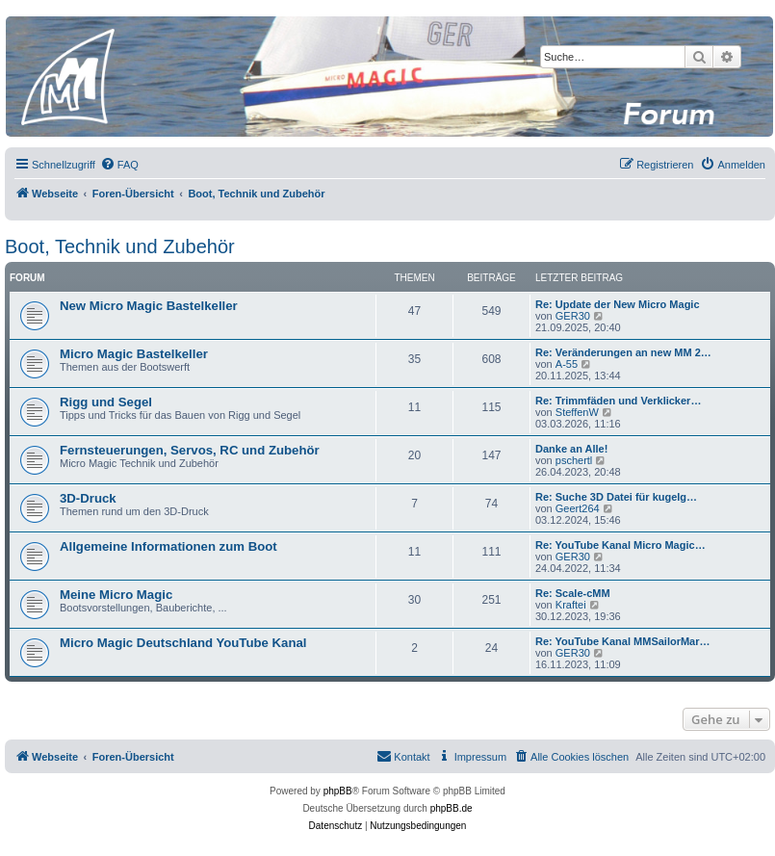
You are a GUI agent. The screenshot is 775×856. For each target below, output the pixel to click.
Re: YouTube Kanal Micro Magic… (620, 545)
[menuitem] (119, 164)
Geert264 (577, 508)
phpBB (337, 791)
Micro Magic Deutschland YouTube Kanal (183, 643)
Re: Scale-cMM (572, 593)
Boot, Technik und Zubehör (120, 246)
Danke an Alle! (571, 448)
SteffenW (577, 412)
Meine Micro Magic (116, 594)
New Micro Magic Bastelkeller (149, 305)
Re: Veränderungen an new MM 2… (623, 352)
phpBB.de (451, 808)
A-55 (566, 364)
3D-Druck (88, 498)
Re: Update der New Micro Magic (617, 304)
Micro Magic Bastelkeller (134, 354)
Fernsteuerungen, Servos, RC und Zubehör (190, 450)
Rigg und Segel (106, 402)
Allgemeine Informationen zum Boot (168, 546)
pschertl (574, 460)
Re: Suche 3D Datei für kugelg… (616, 497)
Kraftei (570, 604)
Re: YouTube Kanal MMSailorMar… (622, 641)
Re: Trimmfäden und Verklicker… (618, 400)
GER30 (572, 316)
